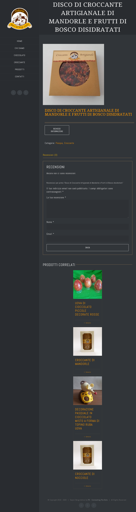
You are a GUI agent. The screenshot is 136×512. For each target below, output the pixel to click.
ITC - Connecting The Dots (98, 500)
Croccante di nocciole (85, 476)
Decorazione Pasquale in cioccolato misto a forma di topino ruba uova (87, 418)
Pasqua (59, 143)
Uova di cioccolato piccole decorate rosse (87, 309)
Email (50, 233)
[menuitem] (19, 41)
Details (88, 323)
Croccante (69, 143)
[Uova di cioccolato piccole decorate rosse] (87, 284)
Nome (50, 222)
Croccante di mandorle (85, 362)
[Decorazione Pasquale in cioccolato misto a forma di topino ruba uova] (87, 390)
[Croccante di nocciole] (87, 455)
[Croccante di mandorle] (87, 341)
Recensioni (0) (50, 154)
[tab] (87, 155)
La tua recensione (56, 197)
